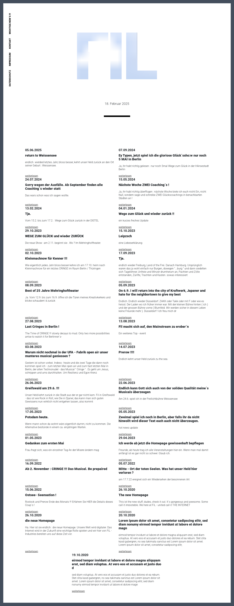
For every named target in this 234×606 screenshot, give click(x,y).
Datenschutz (10, 78)
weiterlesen (31, 175)
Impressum (10, 59)
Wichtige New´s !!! (10, 23)
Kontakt (10, 43)
